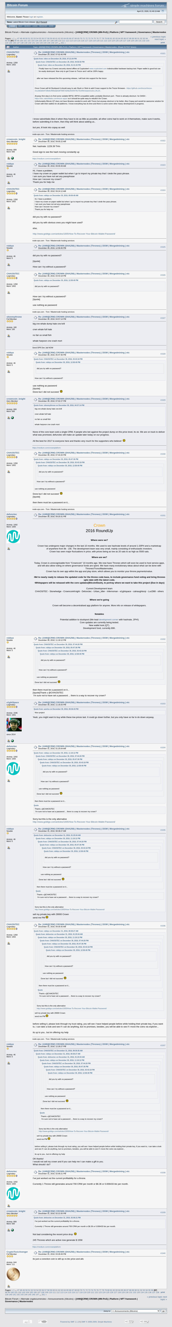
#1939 (162, 1212)
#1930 (162, 454)
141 (33, 43)
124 (113, 40)
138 (22, 43)
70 (81, 38)
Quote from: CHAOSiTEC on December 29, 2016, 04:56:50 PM (60, 62)
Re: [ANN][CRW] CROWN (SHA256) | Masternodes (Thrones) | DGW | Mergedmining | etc (84, 52)
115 (78, 40)
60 (54, 38)
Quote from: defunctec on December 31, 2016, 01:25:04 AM (57, 835)
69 (78, 38)
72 (86, 38)
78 (103, 38)
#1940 (162, 1253)
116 (82, 40)
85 (122, 38)
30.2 (38, 22)
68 (76, 38)
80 (108, 38)
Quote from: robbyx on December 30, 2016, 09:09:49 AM (56, 195)
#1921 (162, 53)
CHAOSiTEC (13, 52)
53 (35, 38)
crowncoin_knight (16, 139)
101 (25, 40)
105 (40, 40)
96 (9, 40)
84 (119, 38)
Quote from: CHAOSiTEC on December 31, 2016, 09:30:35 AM (58, 1051)
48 (21, 38)
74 (92, 38)
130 (136, 40)
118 (90, 40)
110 (59, 40)
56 (43, 38)
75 (95, 38)
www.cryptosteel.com (98, 69)
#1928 (162, 354)
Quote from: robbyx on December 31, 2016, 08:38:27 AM (56, 931)
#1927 (162, 318)
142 (37, 43)
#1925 (162, 247)
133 (147, 40)
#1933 (162, 704)
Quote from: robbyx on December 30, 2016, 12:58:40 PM (56, 280)
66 (70, 38)
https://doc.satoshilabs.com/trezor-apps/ (51, 98)
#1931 (162, 515)
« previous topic (158, 36)
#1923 (162, 165)
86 (125, 38)
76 (97, 38)
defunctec (12, 514)
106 (44, 40)
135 (10, 43)
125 (117, 40)
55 (40, 38)
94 (147, 38)
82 (114, 38)
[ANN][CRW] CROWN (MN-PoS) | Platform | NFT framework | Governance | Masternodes (121, 32)
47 (18, 38)
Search (27, 26)
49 (24, 38)
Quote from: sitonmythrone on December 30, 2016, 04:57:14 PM (59, 405)
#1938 (162, 1173)
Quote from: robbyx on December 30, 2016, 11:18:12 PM (56, 753)
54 (37, 38)
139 (26, 43)
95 (6, 40)
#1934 (162, 748)
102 (29, 40)
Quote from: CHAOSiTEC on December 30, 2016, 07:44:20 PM (58, 644)
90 (136, 38)
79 (106, 38)
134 (6, 43)
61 (56, 38)
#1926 (162, 275)
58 (48, 38)
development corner (108, 619)
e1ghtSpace (13, 702)
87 (127, 38)
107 (48, 40)
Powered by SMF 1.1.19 (70, 1322)
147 (56, 43)
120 (98, 40)
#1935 (162, 830)
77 (100, 38)
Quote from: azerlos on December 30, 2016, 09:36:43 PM (56, 709)
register (39, 17)
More (51, 26)
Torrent (44, 22)
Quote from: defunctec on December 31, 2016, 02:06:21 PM (57, 1218)
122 (105, 40)
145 (48, 43)
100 (21, 40)
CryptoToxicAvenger (17, 1252)
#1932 (162, 639)
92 (141, 38)
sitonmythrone (14, 317)
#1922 (162, 141)
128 (128, 40)
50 (26, 38)
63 (62, 38)
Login (35, 26)
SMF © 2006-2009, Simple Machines (97, 1322)
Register (43, 26)
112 (67, 40)
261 (62, 43)
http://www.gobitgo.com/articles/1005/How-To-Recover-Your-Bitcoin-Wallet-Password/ (74, 234)
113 (71, 40)
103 (33, 40)
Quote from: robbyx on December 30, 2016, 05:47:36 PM (56, 459)
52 (32, 38)
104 (36, 40)
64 (65, 38)
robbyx (10, 163)
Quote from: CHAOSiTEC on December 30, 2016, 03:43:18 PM (58, 359)
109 (56, 40)
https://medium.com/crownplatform (46, 159)
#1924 (162, 190)
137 (18, 43)
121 (101, 40)
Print (163, 43)
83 (117, 38)
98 (15, 40)
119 (94, 40)
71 (84, 38)
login (31, 17)
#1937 (162, 1045)
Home (12, 26)
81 (111, 38)
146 (52, 43)
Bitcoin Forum (11, 32)
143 (41, 43)
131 (140, 40)
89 (133, 38)
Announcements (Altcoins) (61, 32)
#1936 (162, 926)
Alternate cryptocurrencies (33, 32)
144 (45, 43)
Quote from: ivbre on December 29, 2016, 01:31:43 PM (59, 65)
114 (75, 40)
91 (138, 38)
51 (29, 38)
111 (63, 40)
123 (109, 40)
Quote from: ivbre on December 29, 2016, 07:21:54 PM (55, 59)
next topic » (160, 39)
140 (29, 43)
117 (86, 40)
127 (124, 40)
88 (130, 38)
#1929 (162, 400)
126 (121, 40)
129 (132, 40)
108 (52, 40)
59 (51, 38)
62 (59, 38)
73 (89, 38)
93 (144, 38)
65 (67, 38)
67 (73, 38)
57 (46, 38)
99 (18, 40)
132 (143, 40)
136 (14, 43)
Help (20, 26)
